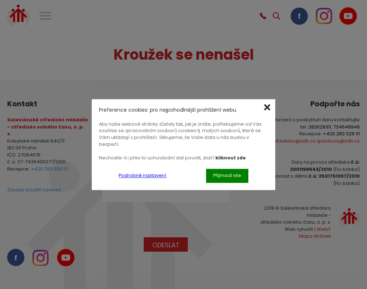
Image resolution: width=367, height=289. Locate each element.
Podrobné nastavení (142, 175)
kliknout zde (230, 158)
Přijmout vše (227, 175)
